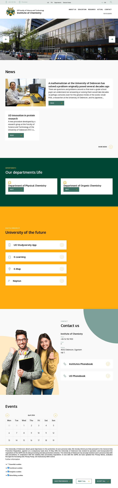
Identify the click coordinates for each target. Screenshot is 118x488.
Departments (57, 2)
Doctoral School (67, 2)
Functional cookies (15, 471)
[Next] (112, 39)
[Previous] (6, 39)
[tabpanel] (59, 39)
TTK (52, 2)
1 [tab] (56, 58)
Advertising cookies (16, 478)
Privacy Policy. (30, 459)
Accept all (101, 484)
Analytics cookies (15, 474)
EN (105, 2)
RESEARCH (91, 9)
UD (48, 2)
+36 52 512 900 (12, 2)
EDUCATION (82, 9)
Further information (12, 462)
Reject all (82, 484)
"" (61, 344)
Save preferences (61, 484)
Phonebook (24, 2)
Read (52, 103)
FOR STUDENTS (107, 13)
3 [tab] (60, 58)
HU (102, 2)
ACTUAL (100, 9)
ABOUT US (72, 9)
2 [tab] (58, 58)
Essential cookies (15, 467)
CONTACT (108, 9)
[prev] (7, 415)
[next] (55, 415)
